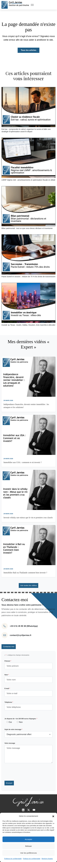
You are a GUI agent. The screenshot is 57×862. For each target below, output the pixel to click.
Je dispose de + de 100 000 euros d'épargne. (20, 719)
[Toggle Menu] (32, 5)
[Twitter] (28, 810)
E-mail (7, 688)
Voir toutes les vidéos (28, 585)
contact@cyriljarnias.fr (20, 635)
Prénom (7, 661)
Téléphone (8, 702)
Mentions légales (47, 859)
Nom (6, 675)
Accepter (28, 839)
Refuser (28, 846)
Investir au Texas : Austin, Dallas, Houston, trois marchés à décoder (28, 325)
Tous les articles (28, 50)
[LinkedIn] (23, 810)
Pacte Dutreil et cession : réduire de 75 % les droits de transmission (28, 277)
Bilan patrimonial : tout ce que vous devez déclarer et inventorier (27, 228)
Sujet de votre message (13, 729)
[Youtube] (34, 810)
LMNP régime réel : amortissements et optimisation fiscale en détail (28, 180)
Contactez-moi (8, 647)
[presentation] (23, 772)
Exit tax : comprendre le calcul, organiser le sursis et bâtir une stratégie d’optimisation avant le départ (26, 130)
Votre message (9, 743)
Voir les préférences (28, 853)
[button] (53, 816)
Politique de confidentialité (13, 859)
